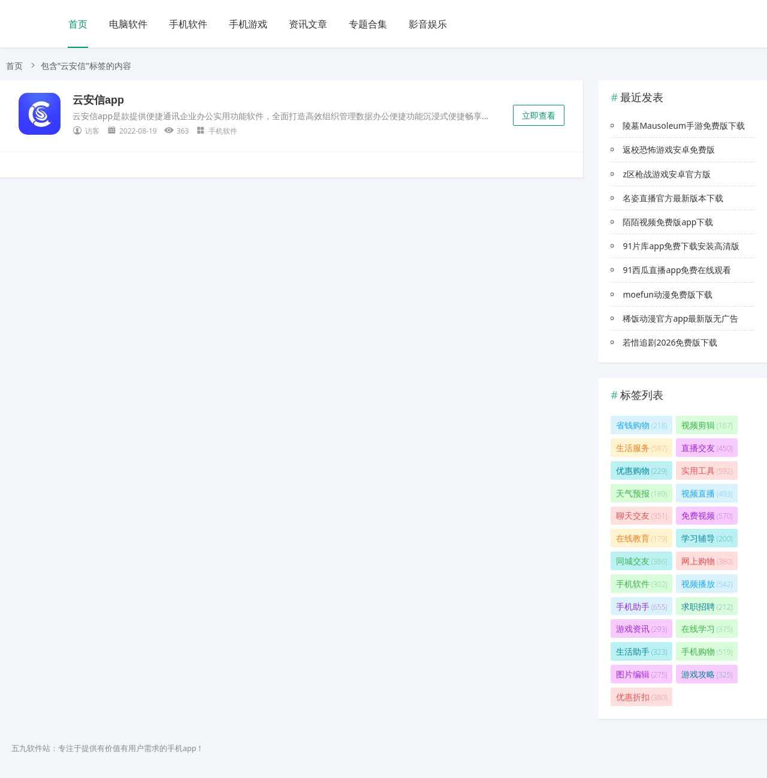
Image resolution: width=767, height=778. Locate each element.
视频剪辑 (707, 425)
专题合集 (368, 24)
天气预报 (642, 493)
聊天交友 (642, 515)
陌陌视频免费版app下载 (668, 222)
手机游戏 (248, 24)
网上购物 (707, 561)
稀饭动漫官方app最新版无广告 (680, 318)
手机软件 (188, 24)
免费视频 (707, 515)
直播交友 (707, 447)
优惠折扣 (642, 697)
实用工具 (707, 470)
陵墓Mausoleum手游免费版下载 (684, 125)
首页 (77, 24)
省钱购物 (642, 425)
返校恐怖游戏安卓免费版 (669, 149)
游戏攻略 (707, 674)
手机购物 (707, 651)
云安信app (98, 100)
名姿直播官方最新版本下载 (673, 198)
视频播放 (707, 583)
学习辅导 (707, 538)
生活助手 (642, 651)
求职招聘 (707, 606)
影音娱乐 (428, 24)
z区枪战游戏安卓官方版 (667, 174)
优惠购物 (642, 470)
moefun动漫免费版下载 (667, 294)
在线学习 (707, 628)
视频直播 (707, 493)
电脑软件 (128, 24)
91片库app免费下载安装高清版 (681, 246)
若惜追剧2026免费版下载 (670, 342)
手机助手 (642, 606)
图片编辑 (642, 674)
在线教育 (642, 538)
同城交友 (642, 561)
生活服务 (642, 447)
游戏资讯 (642, 628)
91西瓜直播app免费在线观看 (677, 270)
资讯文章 (308, 24)
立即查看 (538, 115)
